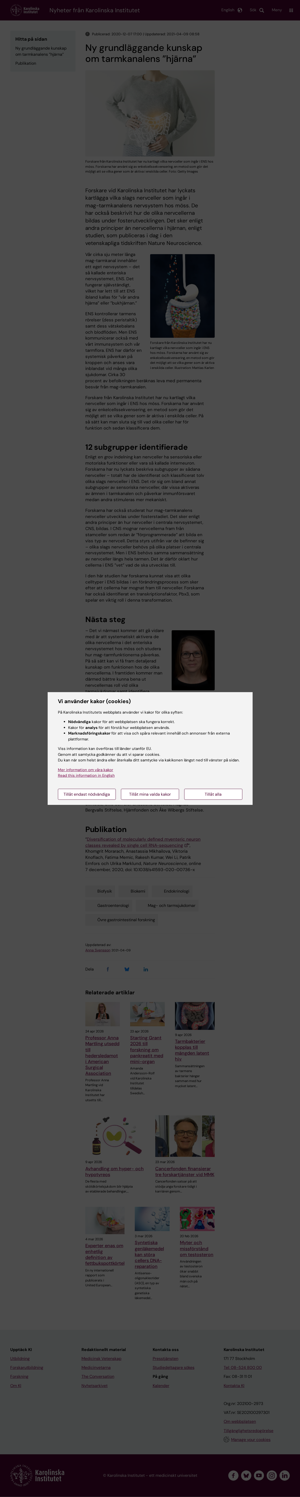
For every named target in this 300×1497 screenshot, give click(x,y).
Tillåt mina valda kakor (150, 794)
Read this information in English (86, 775)
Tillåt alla (213, 794)
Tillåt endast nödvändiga (87, 794)
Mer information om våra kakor (85, 769)
